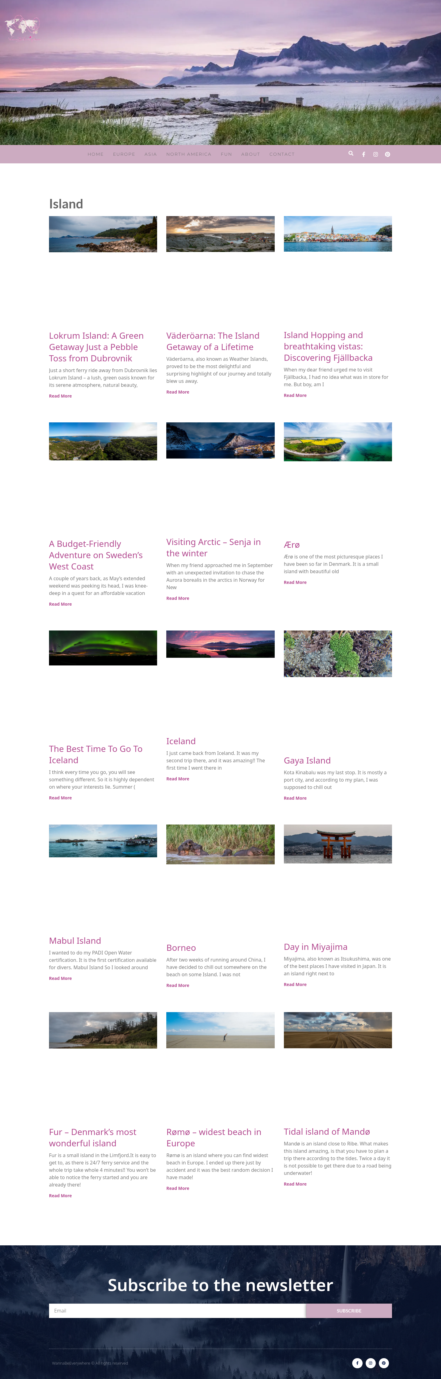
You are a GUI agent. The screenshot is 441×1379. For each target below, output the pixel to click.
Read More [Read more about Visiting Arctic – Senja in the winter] (177, 598)
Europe (124, 154)
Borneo (181, 947)
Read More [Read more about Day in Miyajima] (295, 984)
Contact (282, 154)
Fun (226, 154)
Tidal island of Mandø (327, 1131)
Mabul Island (75, 940)
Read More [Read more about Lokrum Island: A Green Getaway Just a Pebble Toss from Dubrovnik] (60, 396)
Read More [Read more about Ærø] (295, 582)
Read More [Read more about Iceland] (177, 779)
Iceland (181, 741)
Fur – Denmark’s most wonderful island (92, 1137)
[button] (350, 153)
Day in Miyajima (316, 946)
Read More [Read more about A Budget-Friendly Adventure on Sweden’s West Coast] (60, 604)
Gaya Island (307, 760)
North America (189, 154)
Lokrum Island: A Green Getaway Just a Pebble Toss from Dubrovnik (96, 347)
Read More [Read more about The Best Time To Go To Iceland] (60, 798)
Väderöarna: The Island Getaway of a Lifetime (212, 341)
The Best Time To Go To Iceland (96, 754)
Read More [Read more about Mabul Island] (60, 978)
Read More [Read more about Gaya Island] (295, 798)
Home (96, 154)
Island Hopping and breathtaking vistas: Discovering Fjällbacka (328, 346)
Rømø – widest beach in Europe (213, 1137)
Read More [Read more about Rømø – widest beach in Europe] (177, 1188)
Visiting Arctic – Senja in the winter (213, 547)
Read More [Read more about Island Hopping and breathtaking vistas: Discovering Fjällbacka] (295, 395)
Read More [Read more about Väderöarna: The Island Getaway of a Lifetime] (177, 392)
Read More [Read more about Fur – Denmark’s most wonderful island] (60, 1195)
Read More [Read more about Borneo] (177, 985)
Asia (151, 154)
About (250, 154)
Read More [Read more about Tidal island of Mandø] (295, 1184)
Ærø (292, 544)
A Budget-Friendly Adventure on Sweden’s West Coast (96, 555)
